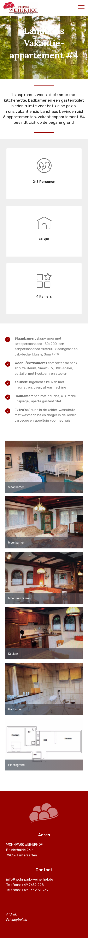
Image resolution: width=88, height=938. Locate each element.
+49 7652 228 (33, 885)
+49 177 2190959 (35, 890)
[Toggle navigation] (81, 7)
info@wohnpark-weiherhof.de (29, 879)
